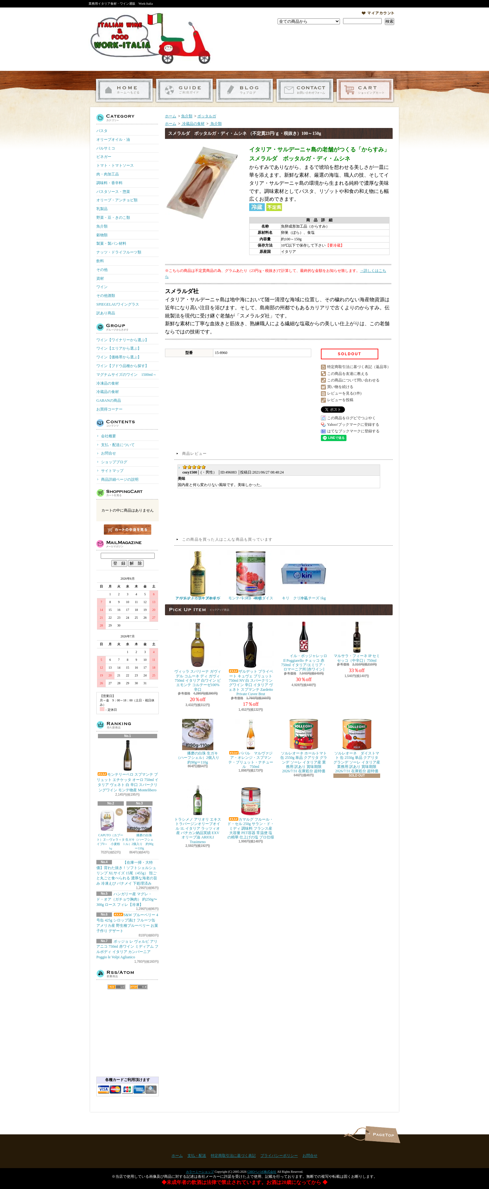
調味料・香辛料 (109, 183)
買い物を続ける (340, 387)
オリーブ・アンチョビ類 (117, 200)
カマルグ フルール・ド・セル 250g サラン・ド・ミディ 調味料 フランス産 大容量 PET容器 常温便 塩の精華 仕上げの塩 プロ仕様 (250, 812)
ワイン (102, 287)
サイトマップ (112, 471)
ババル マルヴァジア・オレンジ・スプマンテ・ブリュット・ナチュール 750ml (250, 744)
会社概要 (108, 436)
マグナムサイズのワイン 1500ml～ (126, 374)
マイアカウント (378, 13)
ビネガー (103, 157)
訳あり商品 (105, 313)
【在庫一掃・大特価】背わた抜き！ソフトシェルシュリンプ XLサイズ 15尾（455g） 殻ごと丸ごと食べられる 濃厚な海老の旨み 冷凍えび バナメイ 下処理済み (126, 873)
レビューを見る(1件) (344, 393)
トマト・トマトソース (115, 165)
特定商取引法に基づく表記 (233, 1155)
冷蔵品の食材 (107, 392)
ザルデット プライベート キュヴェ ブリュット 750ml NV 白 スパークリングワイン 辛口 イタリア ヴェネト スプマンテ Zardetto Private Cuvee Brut (250, 659)
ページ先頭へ (382, 1134)
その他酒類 (105, 295)
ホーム (124, 90)
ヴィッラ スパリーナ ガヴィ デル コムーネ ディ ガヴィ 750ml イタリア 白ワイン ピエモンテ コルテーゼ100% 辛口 (197, 657)
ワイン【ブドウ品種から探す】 (122, 366)
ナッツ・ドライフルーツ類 (118, 252)
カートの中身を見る (127, 529)
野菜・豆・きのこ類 (113, 217)
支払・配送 (196, 1155)
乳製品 (102, 209)
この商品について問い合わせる (353, 380)
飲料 (100, 261)
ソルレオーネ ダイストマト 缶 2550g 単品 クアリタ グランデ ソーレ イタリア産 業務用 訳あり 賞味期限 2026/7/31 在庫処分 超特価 (356, 746)
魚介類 (102, 226)
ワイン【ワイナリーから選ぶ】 (122, 340)
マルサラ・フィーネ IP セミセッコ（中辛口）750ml (357, 642)
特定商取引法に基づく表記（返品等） (359, 367)
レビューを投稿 (340, 400)
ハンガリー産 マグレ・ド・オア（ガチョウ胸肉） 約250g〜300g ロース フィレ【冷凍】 (126, 899)
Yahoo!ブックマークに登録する (353, 424)
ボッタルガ (206, 116)
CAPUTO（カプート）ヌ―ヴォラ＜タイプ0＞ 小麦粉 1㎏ (111, 828)
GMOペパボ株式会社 (261, 1171)
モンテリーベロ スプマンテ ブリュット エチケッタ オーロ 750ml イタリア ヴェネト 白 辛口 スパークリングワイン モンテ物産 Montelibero (128, 766)
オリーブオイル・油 (113, 139)
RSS (116, 987)
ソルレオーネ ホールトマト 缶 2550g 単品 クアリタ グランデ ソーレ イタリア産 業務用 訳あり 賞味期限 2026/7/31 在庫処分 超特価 (303, 746)
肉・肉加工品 (107, 174)
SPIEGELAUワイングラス (117, 304)
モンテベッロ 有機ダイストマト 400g (250, 575)
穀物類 (102, 235)
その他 (102, 270)
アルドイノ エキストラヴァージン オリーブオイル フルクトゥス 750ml (199, 575)
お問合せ (305, 90)
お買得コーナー (109, 409)
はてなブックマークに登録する (353, 431)
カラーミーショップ (200, 1171)
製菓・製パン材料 (111, 243)
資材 (100, 278)
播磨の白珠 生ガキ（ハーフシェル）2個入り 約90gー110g (139, 828)
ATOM (139, 987)
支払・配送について (184, 90)
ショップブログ (245, 90)
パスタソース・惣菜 (113, 191)
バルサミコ (105, 148)
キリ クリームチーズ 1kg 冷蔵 (303, 575)
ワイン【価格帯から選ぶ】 (118, 357)
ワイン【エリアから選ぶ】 (118, 348)
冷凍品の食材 (107, 383)
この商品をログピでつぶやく (351, 418)
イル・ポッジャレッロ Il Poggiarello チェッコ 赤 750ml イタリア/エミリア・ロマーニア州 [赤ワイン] (303, 646)
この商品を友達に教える (347, 373)
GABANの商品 (108, 400)
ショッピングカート (365, 90)
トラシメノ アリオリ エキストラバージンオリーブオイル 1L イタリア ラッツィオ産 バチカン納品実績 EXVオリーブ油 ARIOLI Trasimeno (197, 814)
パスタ (102, 131)
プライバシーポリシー (279, 1155)
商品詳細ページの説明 (119, 479)
